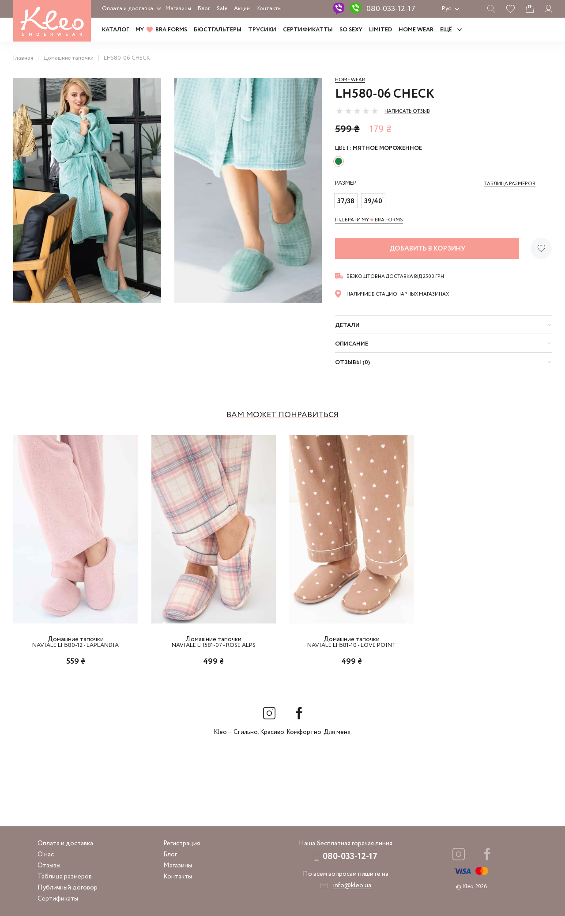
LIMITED (380, 30)
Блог (204, 8)
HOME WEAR (416, 30)
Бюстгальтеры (217, 30)
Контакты (269, 8)
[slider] (357, 111)
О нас (46, 854)
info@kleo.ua (352, 885)
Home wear (350, 80)
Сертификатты (308, 30)
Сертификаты (58, 899)
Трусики (262, 30)
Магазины (178, 8)
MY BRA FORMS (161, 30)
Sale (222, 8)
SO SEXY (350, 30)
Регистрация (181, 843)
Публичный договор (68, 888)
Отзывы (49, 865)
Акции (242, 8)
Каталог (115, 30)
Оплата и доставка (127, 8)
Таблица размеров (65, 877)
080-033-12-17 (390, 9)
